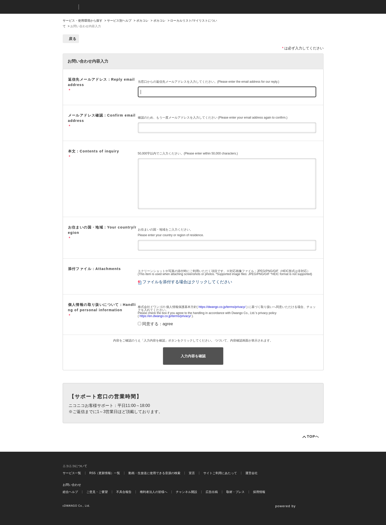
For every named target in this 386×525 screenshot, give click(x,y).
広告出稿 (212, 492)
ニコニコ (69, 7)
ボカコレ (142, 20)
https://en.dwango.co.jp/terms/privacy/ (165, 316)
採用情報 (259, 492)
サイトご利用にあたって (220, 473)
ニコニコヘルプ (110, 7)
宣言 (192, 473)
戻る (73, 39)
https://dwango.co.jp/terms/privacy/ (222, 307)
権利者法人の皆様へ (153, 492)
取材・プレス (235, 492)
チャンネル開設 (186, 492)
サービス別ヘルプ (119, 20)
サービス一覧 (72, 473)
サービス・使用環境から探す (82, 20)
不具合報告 (123, 492)
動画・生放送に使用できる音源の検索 (154, 473)
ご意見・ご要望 (97, 492)
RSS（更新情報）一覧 (104, 473)
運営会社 (251, 473)
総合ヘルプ (70, 492)
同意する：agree (157, 324)
